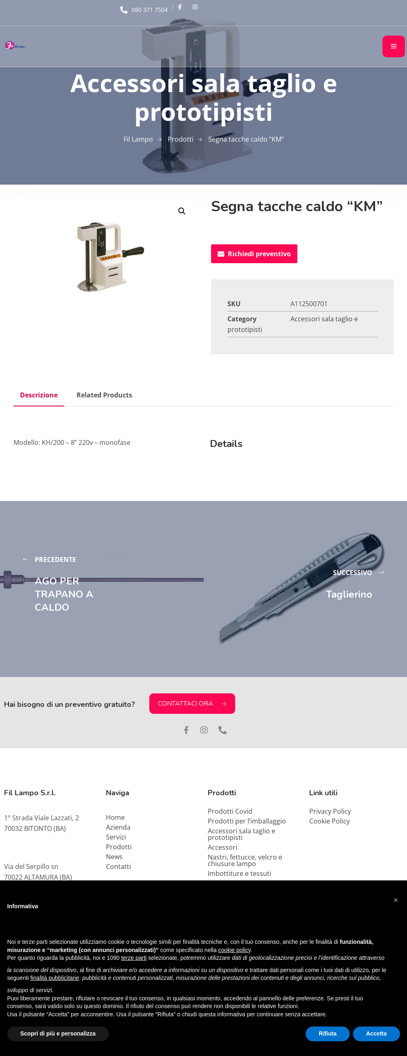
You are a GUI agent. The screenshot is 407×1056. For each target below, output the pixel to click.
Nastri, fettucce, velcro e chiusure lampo (245, 860)
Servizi (116, 837)
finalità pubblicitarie (54, 978)
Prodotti (119, 846)
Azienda (118, 827)
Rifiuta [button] (328, 1033)
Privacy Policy (330, 811)
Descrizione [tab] (39, 394)
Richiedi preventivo (254, 253)
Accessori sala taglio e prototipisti (241, 834)
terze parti (133, 957)
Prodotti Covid (230, 811)
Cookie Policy (329, 821)
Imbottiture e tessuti (239, 873)
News (114, 856)
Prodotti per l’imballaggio (247, 821)
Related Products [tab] (104, 394)
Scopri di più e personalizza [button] (58, 1033)
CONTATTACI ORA (192, 703)
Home (115, 817)
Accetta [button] (376, 1033)
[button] (182, 211)
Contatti (118, 866)
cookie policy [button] (234, 950)
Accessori (222, 847)
